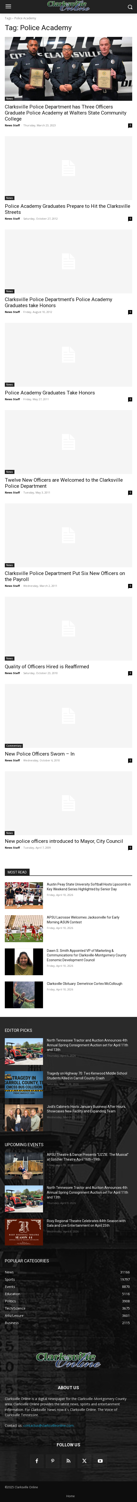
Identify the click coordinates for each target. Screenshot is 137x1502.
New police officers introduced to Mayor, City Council (64, 841)
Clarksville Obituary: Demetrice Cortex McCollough (84, 984)
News (9, 98)
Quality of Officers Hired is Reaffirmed (47, 667)
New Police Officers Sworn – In (40, 754)
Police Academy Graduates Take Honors (50, 393)
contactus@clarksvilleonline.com (48, 1425)
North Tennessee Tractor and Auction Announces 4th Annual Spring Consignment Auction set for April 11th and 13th (87, 1045)
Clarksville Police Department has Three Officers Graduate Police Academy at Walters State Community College (65, 113)
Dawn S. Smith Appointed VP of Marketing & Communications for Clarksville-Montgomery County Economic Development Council (86, 955)
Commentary (13, 745)
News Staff (12, 125)
